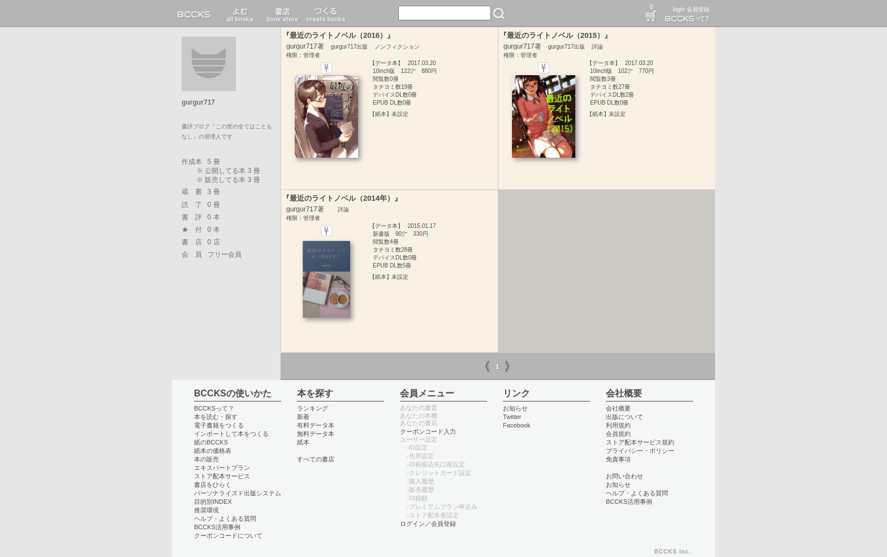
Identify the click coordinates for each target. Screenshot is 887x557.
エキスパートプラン (222, 467)
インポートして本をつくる (231, 433)
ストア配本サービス (222, 476)
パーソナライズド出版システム (237, 493)
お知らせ (515, 408)
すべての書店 (315, 459)
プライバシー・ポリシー (640, 450)
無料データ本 (315, 433)
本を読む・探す (216, 416)
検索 (499, 13)
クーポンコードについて (228, 535)
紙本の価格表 (212, 450)
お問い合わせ (624, 476)
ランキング (312, 408)
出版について (624, 416)
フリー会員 (225, 254)
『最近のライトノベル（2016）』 (338, 35)
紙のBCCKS (211, 442)
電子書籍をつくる (219, 425)
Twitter (512, 416)
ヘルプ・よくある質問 (225, 518)
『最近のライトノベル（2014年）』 (342, 198)
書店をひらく (212, 484)
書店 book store (281, 13)
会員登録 (698, 9)
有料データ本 (315, 425)
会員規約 (618, 433)
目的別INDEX (213, 501)
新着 (303, 416)
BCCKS (196, 13)
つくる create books (325, 13)
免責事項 (618, 459)
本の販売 (206, 459)
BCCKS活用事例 (217, 527)
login (678, 9)
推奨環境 (206, 510)
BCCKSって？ (214, 408)
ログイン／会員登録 (428, 523)
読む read (240, 13)
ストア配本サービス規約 (640, 442)
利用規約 (618, 425)
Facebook (517, 425)
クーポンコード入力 (428, 431)
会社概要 (618, 408)
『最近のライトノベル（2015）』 (556, 35)
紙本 (303, 442)
